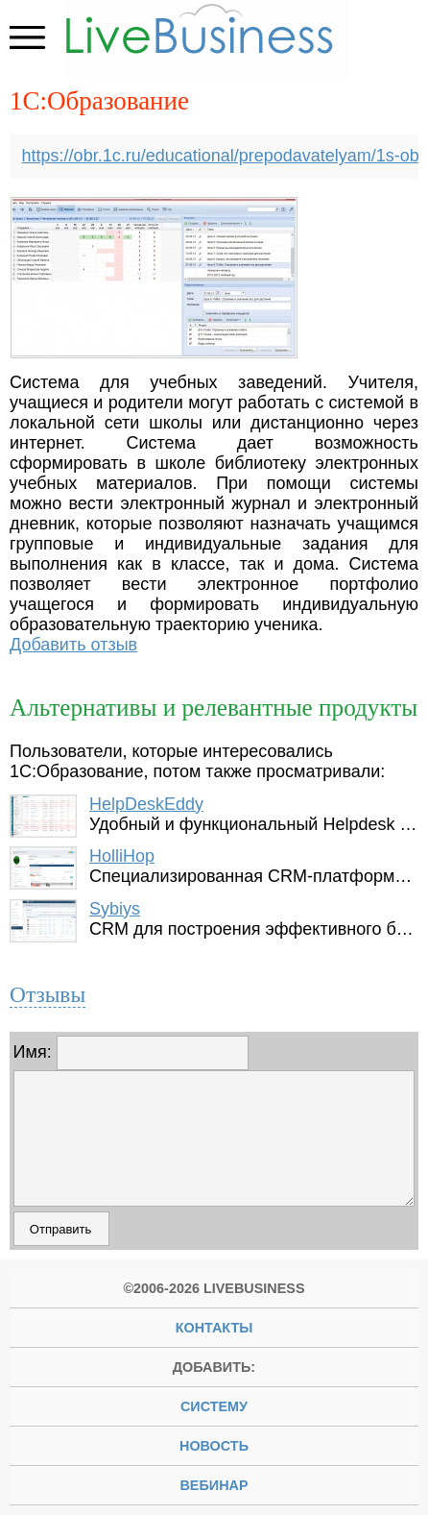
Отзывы (47, 994)
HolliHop (122, 856)
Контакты (214, 1327)
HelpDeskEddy (146, 804)
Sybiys (114, 908)
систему (214, 1406)
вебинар (213, 1485)
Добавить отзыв (73, 644)
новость (214, 1446)
